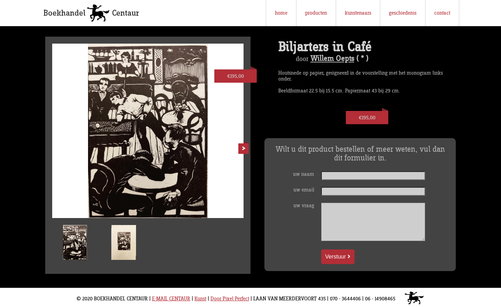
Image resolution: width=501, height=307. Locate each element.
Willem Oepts (332, 59)
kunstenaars (358, 13)
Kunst (200, 299)
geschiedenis (402, 13)
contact (442, 13)
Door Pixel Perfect (229, 299)
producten (316, 13)
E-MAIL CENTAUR (171, 299)
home (281, 13)
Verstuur (337, 257)
